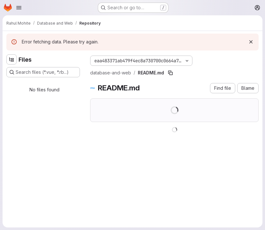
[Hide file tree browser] (11, 59)
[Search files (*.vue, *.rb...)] (43, 72)
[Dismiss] (251, 42)
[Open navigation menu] (19, 8)
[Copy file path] (170, 73)
